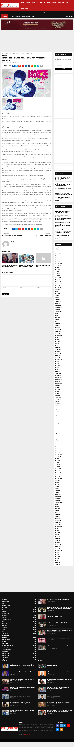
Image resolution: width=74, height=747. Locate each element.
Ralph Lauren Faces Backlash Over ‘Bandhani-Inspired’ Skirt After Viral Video (58, 621)
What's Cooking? (5, 662)
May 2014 (57, 539)
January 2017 (58, 476)
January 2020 (58, 404)
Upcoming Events (5, 658)
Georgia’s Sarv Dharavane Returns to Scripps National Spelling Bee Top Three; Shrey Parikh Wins (63, 190)
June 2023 (57, 323)
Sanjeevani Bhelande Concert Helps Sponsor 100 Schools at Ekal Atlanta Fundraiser (22, 685)
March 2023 (57, 329)
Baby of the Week (5, 607)
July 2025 (57, 273)
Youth (3, 664)
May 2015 (57, 516)
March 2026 (57, 257)
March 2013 (57, 567)
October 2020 (58, 386)
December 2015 (58, 502)
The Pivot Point (44, 16)
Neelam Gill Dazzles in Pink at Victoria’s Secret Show (59, 643)
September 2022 (58, 340)
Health (27, 14)
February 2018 (58, 450)
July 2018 (57, 440)
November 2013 (58, 551)
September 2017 (58, 460)
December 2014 (58, 526)
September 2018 (58, 436)
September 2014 (58, 531)
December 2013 (58, 549)
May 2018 (57, 444)
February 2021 (58, 378)
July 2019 (57, 416)
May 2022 (57, 348)
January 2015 (58, 524)
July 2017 (57, 464)
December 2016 (58, 478)
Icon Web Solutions (44, 745)
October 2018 (58, 434)
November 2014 (58, 528)
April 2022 (57, 350)
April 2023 (57, 327)
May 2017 (57, 468)
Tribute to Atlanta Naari (7, 654)
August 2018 (58, 438)
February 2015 (58, 522)
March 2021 (57, 376)
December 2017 (58, 454)
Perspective (24, 8)
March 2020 (57, 400)
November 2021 (58, 360)
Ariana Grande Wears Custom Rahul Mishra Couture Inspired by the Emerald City (59, 636)
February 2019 (58, 426)
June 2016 (57, 490)
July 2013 (57, 559)
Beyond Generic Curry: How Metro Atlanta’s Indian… (23, 21)
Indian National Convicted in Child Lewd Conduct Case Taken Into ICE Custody (62, 217)
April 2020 (57, 398)
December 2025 (58, 263)
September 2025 (58, 269)
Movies (40, 14)
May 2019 (57, 420)
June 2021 (57, 370)
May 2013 (57, 563)
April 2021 (57, 374)
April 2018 (57, 446)
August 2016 (58, 486)
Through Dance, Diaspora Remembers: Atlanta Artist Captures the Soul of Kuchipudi (63, 224)
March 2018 (57, 448)
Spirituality (4, 646)
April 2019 (57, 422)
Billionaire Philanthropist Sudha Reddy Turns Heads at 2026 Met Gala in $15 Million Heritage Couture (59, 613)
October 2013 (58, 553)
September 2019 (58, 412)
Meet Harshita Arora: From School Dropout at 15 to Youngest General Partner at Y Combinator (59, 716)
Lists (3, 637)
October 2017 (58, 458)
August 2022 (58, 343)
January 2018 (58, 452)
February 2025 (58, 283)
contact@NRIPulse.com (29, 739)
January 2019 (58, 428)
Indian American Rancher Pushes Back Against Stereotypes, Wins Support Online (62, 184)
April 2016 (57, 494)
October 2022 (58, 338)
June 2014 (57, 537)
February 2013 (58, 569)
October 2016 (58, 482)
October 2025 (58, 267)
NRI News (5, 14)
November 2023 (58, 313)
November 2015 (58, 504)
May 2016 (57, 492)
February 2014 (58, 545)
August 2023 (58, 319)
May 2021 (57, 372)
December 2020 (58, 382)
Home (22, 2)
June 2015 (57, 514)
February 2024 (58, 307)
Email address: (58, 68)
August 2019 (58, 414)
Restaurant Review (69, 14)
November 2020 (58, 384)
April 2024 (57, 303)
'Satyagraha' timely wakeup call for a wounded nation (26, 271)
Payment (48, 2)
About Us (28, 2)
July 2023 (57, 321)
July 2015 (57, 512)
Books (23, 14)
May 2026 (57, 253)
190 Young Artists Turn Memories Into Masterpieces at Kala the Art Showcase (20, 701)
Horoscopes (4, 631)
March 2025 (57, 281)
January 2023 (58, 333)
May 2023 (57, 325)
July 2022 (57, 344)
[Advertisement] (37, 46)
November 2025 (58, 265)
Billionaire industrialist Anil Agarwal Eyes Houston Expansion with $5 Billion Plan (59, 709)
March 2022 (57, 352)
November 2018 (58, 432)
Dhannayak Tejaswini (59, 228)
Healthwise (4, 629)
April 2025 (57, 279)
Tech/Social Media (58, 14)
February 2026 (58, 259)
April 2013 (57, 565)
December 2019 (58, 406)
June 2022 (57, 346)
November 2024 (58, 289)
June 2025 (57, 275)
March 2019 (57, 424)
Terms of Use (35, 2)
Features (14, 14)
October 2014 (58, 529)
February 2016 (58, 498)
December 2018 (58, 430)
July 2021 (57, 368)
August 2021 (58, 366)
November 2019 (58, 408)
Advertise (42, 2)
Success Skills (5, 648)
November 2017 (58, 456)
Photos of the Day (7, 625)
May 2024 (57, 301)
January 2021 (58, 380)
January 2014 (58, 547)
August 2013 (58, 557)
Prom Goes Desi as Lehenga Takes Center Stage (58, 605)
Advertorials (4, 605)
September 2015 (58, 508)
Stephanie (57, 241)
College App (53, 14)
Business (9, 14)
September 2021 (58, 364)
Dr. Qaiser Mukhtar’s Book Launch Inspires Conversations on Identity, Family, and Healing (21, 709)
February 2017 (58, 474)
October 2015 (58, 506)
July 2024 (57, 297)
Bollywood (63, 14)
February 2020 (58, 402)
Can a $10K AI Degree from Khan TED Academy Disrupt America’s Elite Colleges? (58, 693)
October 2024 (58, 291)
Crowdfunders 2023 (63, 2)
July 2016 (57, 488)
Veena (4, 67)
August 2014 (58, 534)
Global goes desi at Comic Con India (12, 241)
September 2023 (58, 317)
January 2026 (58, 261)
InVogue (36, 14)
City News (2, 14)
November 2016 (58, 480)
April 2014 (57, 541)
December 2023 (58, 311)
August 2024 (58, 295)
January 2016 (58, 500)
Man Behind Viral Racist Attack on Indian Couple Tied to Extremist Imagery (62, 204)
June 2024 (57, 299)
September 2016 (58, 484)
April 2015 (57, 518)
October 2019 (58, 410)
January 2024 (58, 309)
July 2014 (57, 535)
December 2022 (58, 335)
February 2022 (58, 354)
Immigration (31, 14)
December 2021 (58, 358)
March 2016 (57, 496)
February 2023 (58, 331)
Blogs (3, 609)
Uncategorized (5, 656)
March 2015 (57, 520)
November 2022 (58, 337)
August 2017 (58, 462)
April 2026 (57, 255)
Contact (54, 2)
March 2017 (57, 472)
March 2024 (57, 305)
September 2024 (58, 293)
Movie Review (5, 638)
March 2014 (57, 543)
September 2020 (58, 388)
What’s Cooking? (49, 14)
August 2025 (58, 271)
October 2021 (58, 362)
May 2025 (57, 277)
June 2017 (57, 466)
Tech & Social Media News (7, 650)
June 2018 (57, 442)
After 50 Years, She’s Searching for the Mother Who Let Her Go (62, 242)
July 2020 (57, 392)
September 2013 (58, 555)
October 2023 (58, 315)
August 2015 (58, 510)
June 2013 (57, 561)
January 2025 (58, 285)
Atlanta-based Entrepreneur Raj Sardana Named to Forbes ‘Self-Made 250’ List (59, 701)
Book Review (4, 613)
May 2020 (57, 396)
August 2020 (58, 390)
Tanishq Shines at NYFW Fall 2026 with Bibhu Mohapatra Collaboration (57, 629)
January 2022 (58, 356)
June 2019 (57, 418)
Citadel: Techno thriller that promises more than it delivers (9, 272)
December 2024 (58, 287)
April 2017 (57, 470)
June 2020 (57, 394)
